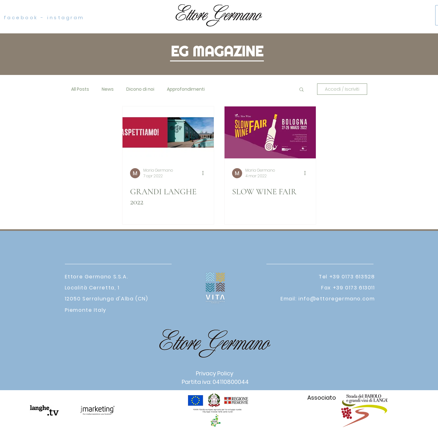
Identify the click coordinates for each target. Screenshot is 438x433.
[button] (301, 90)
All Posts (80, 89)
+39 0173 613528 (352, 276)
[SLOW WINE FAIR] (270, 132)
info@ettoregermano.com (337, 298)
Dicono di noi (140, 89)
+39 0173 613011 (354, 287)
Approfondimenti (186, 89)
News (108, 89)
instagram (65, 17)
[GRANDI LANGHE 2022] (168, 132)
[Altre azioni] (205, 173)
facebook (19, 17)
